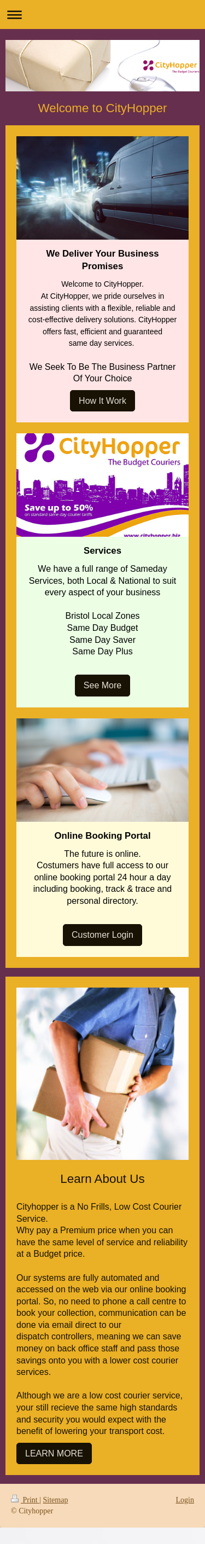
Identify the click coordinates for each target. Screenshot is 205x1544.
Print (25, 1500)
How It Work (102, 400)
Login (185, 1500)
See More (102, 685)
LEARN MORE (54, 1453)
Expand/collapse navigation (102, 14)
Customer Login (102, 934)
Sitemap (55, 1500)
